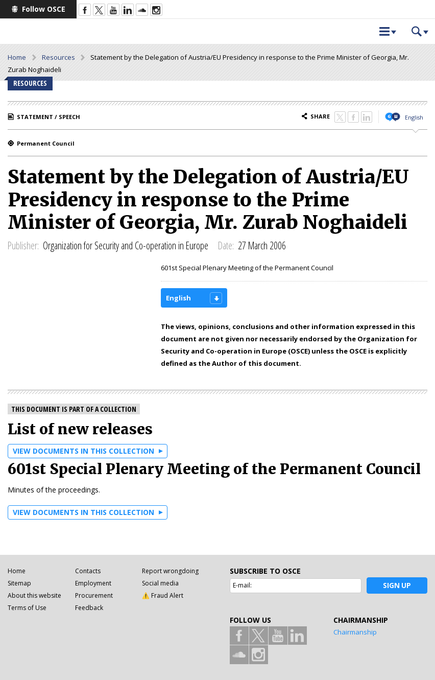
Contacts (88, 571)
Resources (58, 57)
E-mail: (242, 585)
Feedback (89, 607)
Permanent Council (46, 143)
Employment (93, 583)
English (414, 117)
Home (17, 57)
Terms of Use (27, 607)
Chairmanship (355, 632)
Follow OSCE (43, 9)
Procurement (94, 595)
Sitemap (19, 583)
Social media (160, 583)
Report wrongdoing (170, 571)
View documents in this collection (83, 451)
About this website (34, 595)
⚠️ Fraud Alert (162, 595)
